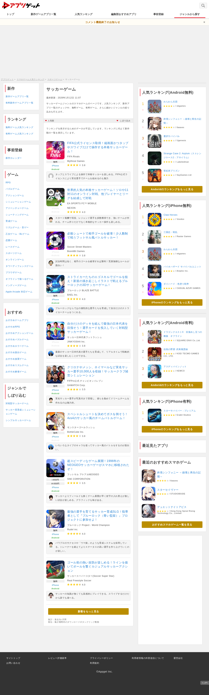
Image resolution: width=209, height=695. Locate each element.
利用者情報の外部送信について (148, 658)
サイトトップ (13, 658)
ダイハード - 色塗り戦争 (176, 284)
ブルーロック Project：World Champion (88, 525)
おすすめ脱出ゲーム (16, 352)
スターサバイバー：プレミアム (180, 410)
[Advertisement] (104, 50)
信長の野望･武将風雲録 (176, 349)
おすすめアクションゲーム (19, 333)
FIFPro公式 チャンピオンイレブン (85, 381)
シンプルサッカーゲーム (18, 420)
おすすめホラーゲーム (17, 346)
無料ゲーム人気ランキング (19, 127)
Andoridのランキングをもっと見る (172, 189)
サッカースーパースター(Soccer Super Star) (90, 576)
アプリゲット (7, 79)
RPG (8, 182)
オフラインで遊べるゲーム (19, 279)
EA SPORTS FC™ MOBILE (82, 203)
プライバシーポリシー (101, 658)
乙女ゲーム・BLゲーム (17, 234)
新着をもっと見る (88, 611)
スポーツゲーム (54, 79)
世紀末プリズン (172, 170)
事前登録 (158, 14)
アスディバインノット (175, 366)
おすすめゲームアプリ (17, 320)
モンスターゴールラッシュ (81, 427)
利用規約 (94, 663)
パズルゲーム (12, 189)
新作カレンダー (14, 158)
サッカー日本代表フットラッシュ (84, 337)
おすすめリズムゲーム (17, 365)
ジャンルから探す (190, 14)
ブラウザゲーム (14, 272)
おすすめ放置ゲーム (16, 359)
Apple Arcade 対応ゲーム (19, 291)
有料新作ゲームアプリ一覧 (19, 103)
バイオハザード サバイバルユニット (182, 266)
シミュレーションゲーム (18, 202)
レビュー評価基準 (57, 658)
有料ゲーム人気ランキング (19, 133)
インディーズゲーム (16, 285)
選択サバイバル (172, 136)
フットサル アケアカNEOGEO (83, 474)
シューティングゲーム (17, 214)
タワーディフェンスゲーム (19, 266)
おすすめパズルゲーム (17, 339)
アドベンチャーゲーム (17, 208)
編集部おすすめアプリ (123, 14)
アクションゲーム (15, 195)
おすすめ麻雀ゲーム (16, 371)
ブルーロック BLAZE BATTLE (83, 290)
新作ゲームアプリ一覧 (43, 14)
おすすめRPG (13, 327)
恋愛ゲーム (11, 240)
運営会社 (178, 658)
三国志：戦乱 (170, 232)
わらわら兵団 (170, 101)
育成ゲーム (11, 221)
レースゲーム (12, 247)
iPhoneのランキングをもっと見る (172, 302)
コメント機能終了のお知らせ (102, 22)
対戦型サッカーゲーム (17, 403)
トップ (10, 14)
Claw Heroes (170, 215)
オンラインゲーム (15, 259)
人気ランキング (84, 14)
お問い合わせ (13, 663)
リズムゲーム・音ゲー (17, 227)
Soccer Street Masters (79, 247)
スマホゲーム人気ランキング (30, 79)
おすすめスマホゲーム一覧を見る (172, 524)
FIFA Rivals (73, 156)
